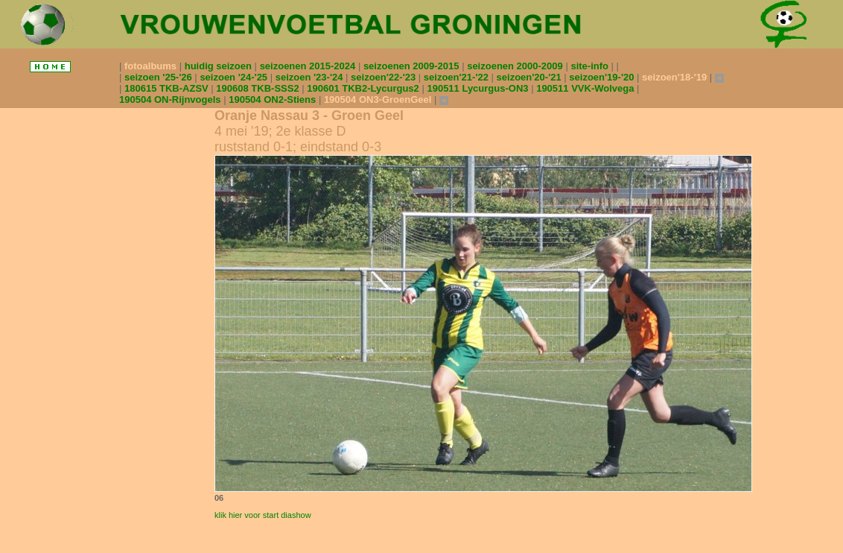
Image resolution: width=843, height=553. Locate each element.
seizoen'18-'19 (676, 77)
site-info (590, 66)
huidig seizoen (220, 66)
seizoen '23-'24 (311, 77)
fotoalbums (151, 66)
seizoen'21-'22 (458, 77)
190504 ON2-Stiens (274, 99)
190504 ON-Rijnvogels (171, 99)
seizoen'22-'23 (385, 77)
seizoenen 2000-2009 (516, 66)
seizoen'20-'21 (530, 77)
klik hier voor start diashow (262, 515)
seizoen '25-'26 (159, 77)
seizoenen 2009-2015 (412, 66)
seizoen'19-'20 (603, 77)
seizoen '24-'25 (235, 77)
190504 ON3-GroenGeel (379, 99)
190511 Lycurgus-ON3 (479, 88)
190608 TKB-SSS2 (259, 88)
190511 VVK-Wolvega (586, 88)
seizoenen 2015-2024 (309, 66)
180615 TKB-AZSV (167, 88)
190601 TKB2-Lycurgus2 (364, 88)
